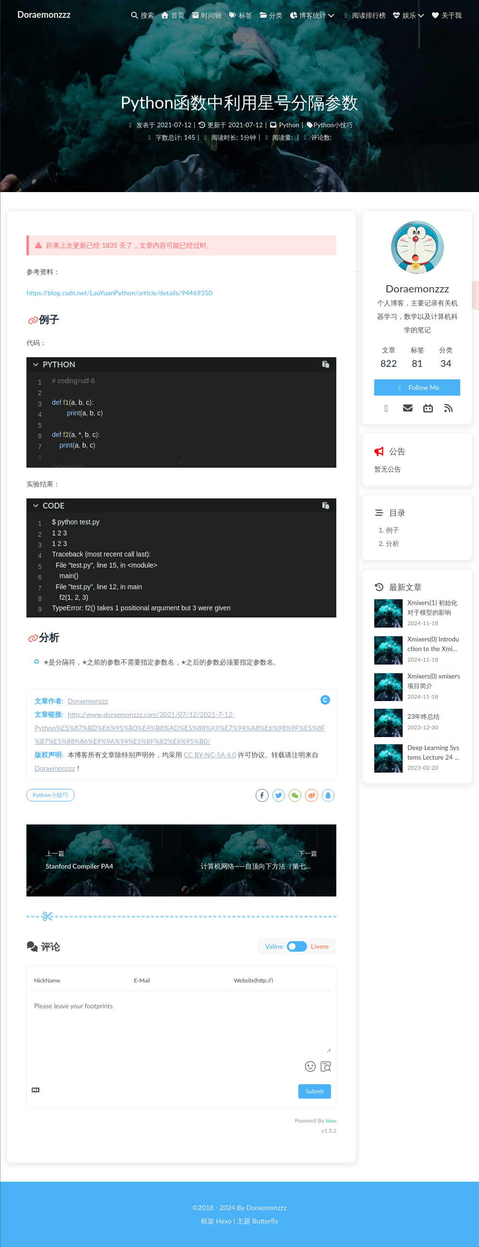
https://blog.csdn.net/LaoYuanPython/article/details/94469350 (119, 293)
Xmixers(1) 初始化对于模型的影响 (432, 607)
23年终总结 (423, 716)
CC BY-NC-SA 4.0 (210, 755)
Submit (315, 1091)
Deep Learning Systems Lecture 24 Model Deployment (433, 753)
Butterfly (265, 1221)
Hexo (223, 1221)
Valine (330, 1121)
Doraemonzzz (44, 14)
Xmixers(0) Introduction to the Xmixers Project (433, 644)
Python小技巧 (333, 125)
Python (289, 125)
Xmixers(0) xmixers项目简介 (433, 681)
